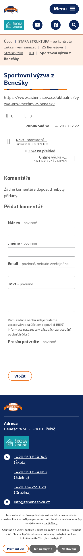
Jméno (22, 243)
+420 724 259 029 (30, 486)
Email (38, 263)
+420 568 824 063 (30, 471)
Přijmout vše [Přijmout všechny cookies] (15, 548)
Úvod (8, 41)
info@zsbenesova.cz (32, 501)
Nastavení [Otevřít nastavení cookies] (69, 548)
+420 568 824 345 (30, 456)
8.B (31, 53)
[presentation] (41, 354)
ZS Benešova (52, 47)
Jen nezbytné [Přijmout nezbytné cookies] (43, 548)
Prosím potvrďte (32, 341)
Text (20, 283)
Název (22, 222)
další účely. (51, 523)
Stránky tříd (13, 53)
